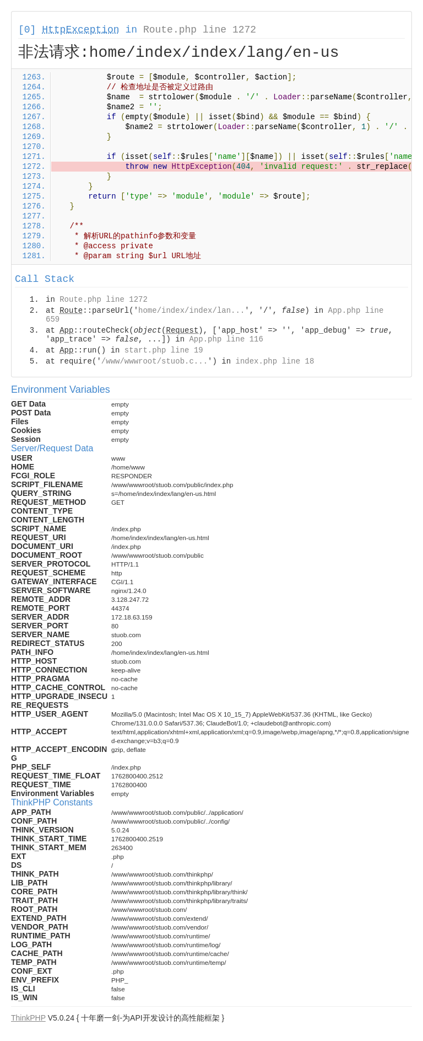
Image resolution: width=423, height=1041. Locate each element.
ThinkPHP (28, 1017)
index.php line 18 (274, 361)
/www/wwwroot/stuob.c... (154, 361)
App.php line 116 (226, 339)
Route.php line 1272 (199, 29)
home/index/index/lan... (191, 310)
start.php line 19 (163, 350)
